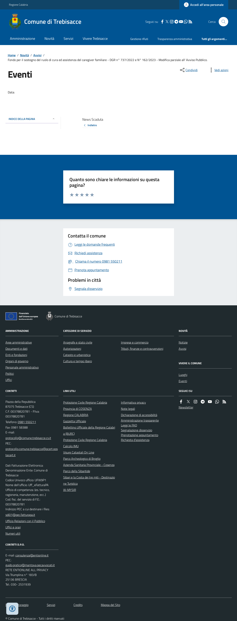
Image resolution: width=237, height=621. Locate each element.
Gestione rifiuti (139, 39)
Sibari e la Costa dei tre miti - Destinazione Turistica (89, 480)
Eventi (183, 381)
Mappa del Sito (110, 604)
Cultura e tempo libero (77, 361)
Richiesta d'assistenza (135, 440)
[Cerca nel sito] (222, 21)
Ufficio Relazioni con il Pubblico (25, 521)
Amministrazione (22, 38)
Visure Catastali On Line (78, 452)
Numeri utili (12, 533)
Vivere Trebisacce (95, 38)
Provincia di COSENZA (77, 408)
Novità (49, 38)
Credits (78, 604)
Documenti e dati (16, 348)
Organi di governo (16, 361)
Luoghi (183, 374)
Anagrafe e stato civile (77, 342)
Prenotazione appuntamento (139, 435)
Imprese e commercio (134, 342)
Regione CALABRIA (75, 415)
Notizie (183, 342)
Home (12, 55)
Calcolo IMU (71, 446)
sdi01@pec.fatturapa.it (20, 514)
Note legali (128, 408)
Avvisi (37, 55)
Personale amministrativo (22, 367)
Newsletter (186, 407)
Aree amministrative (18, 342)
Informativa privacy (133, 402)
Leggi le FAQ (129, 425)
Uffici (8, 379)
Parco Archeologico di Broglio (81, 458)
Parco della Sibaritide (76, 471)
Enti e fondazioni (16, 355)
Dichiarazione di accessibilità (139, 415)
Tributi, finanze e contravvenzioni (142, 348)
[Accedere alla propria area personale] (203, 4)
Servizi (68, 38)
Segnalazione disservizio (136, 430)
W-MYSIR (69, 489)
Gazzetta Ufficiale (74, 421)
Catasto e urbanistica (77, 355)
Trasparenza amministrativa (174, 39)
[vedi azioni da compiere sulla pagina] (218, 70)
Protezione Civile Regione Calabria (85, 402)
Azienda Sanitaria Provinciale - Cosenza (89, 464)
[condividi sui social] (188, 70)
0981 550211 (27, 422)
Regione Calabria (18, 5)
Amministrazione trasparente (140, 420)
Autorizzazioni (72, 348)
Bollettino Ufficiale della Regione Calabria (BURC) (89, 430)
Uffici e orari (13, 527)
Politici (9, 373)
